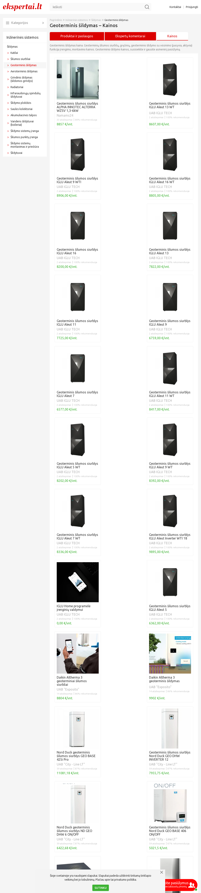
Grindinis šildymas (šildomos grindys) (22, 79)
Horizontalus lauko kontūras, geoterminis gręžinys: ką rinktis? (99, 850)
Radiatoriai (17, 87)
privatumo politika (125, 879)
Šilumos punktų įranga (24, 137)
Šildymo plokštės (21, 102)
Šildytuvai (16, 152)
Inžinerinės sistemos (22, 37)
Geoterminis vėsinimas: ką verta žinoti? (83, 836)
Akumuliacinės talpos (24, 115)
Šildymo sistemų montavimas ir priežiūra (25, 145)
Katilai (14, 52)
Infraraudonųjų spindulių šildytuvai (26, 95)
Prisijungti (192, 7)
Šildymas (12, 46)
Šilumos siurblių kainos (71, 795)
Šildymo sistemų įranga (25, 131)
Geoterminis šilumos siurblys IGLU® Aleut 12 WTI (90, 843)
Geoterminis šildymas (24, 65)
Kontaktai (175, 7)
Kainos (172, 36)
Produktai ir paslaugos (76, 36)
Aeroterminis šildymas (24, 71)
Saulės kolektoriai (21, 109)
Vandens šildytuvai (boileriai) (22, 123)
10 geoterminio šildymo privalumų (79, 857)
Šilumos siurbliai (20, 59)
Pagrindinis (56, 20)
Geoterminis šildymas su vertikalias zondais (86, 864)
